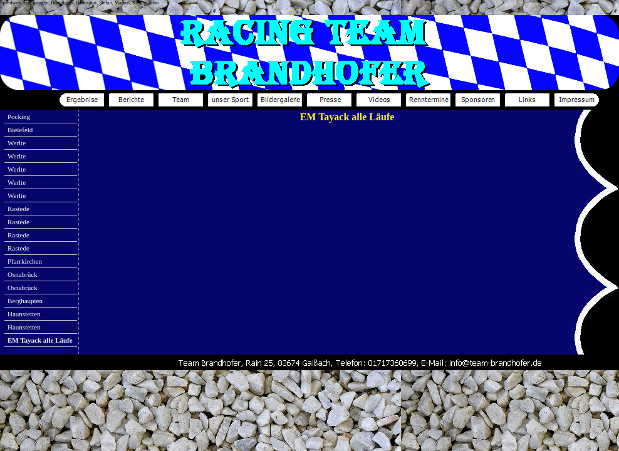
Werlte (17, 143)
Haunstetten (24, 314)
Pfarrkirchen (25, 261)
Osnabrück (23, 274)
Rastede (18, 208)
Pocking (19, 116)
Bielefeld (20, 129)
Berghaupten (25, 300)
